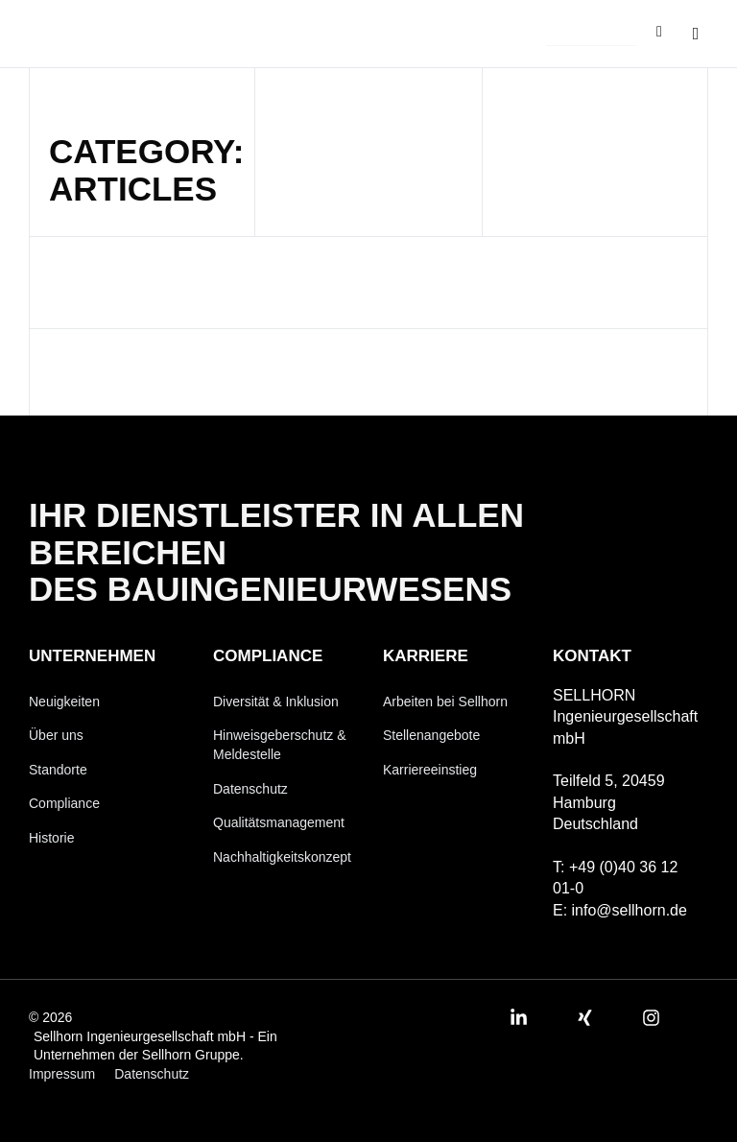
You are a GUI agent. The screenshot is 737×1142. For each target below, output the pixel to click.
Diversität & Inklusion (276, 701)
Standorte (58, 769)
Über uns (56, 735)
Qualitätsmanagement (279, 822)
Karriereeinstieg (430, 769)
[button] (591, 35)
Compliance (64, 804)
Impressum (62, 1074)
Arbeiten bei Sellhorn (445, 701)
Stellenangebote (431, 735)
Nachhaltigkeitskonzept (282, 857)
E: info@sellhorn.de (620, 910)
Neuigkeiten (64, 701)
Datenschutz (250, 789)
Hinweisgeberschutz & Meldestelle (279, 744)
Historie (51, 837)
